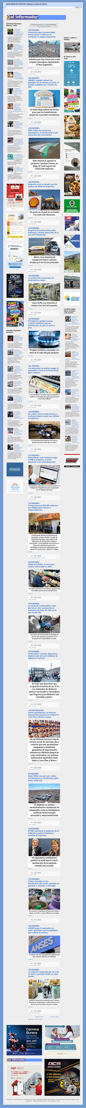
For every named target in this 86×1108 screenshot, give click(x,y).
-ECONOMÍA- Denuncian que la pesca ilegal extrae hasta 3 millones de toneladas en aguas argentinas (42, 33)
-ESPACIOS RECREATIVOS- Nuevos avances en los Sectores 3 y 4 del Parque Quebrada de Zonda (18, 353)
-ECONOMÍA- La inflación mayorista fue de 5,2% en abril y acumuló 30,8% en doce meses (43, 973)
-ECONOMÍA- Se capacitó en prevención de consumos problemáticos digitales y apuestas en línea (15, 415)
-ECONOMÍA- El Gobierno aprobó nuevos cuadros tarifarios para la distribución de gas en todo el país (41, 323)
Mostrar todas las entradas (43, 26)
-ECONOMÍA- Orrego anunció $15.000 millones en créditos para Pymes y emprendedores (43, 506)
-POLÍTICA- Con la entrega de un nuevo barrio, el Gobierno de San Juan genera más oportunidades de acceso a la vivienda (15, 399)
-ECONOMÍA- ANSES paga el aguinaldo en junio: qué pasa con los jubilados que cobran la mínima (43, 929)
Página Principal (39, 1016)
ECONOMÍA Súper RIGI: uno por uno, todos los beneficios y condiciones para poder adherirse (43, 777)
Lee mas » (30, 67)
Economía (34, 73)
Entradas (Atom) (38, 1019)
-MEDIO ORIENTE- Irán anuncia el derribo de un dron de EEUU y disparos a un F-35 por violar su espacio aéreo (72, 423)
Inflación (38, 1012)
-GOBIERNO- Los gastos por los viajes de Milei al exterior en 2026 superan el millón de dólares (18, 92)
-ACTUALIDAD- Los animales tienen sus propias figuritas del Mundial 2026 (18, 156)
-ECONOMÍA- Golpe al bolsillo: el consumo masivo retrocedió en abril (41, 564)
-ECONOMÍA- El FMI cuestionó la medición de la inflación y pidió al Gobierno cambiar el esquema (43, 832)
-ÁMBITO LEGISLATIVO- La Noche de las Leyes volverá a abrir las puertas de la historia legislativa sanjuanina (15, 76)
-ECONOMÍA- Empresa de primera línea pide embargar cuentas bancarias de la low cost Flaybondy (43, 231)
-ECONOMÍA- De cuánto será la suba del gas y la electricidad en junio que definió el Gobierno (43, 415)
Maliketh (45, 1101)
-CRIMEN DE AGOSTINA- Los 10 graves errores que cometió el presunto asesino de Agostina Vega (18, 32)
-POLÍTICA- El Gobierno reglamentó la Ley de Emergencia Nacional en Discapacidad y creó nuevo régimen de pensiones (15, 448)
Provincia (43, 557)
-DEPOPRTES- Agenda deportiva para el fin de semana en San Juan (18, 384)
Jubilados (38, 123)
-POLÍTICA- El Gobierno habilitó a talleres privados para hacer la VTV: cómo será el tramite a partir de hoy (15, 125)
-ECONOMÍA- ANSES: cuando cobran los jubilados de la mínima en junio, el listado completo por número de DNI (43, 82)
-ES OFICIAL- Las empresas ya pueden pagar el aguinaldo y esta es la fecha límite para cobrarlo (43, 369)
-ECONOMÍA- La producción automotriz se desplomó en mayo (41, 278)
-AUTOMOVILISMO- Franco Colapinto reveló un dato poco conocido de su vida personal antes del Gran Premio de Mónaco (15, 141)
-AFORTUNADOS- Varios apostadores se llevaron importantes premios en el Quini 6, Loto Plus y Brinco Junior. (43, 713)
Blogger (58, 1101)
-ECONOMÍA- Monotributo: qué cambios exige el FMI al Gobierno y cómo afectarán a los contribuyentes (42, 458)
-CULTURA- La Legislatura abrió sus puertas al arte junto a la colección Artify (18, 170)
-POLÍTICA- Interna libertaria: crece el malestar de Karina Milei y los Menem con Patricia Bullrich (18, 47)
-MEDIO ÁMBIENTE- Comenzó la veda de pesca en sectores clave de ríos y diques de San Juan (15, 432)
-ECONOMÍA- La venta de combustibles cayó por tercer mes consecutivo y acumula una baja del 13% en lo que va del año (42, 608)
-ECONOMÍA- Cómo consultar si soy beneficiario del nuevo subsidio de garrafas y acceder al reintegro (43, 882)
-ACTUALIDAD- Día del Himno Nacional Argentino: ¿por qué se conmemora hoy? (76, 392)
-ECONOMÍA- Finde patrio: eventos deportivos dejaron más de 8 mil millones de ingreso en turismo (43, 654)
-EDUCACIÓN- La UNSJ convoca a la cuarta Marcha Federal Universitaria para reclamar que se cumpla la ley (72, 321)
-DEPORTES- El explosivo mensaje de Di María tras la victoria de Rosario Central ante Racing (72, 440)
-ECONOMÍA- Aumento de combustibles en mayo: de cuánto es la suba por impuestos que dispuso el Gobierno (15, 370)
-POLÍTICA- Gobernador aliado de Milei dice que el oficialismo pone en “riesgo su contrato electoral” (72, 338)
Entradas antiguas (54, 1016)
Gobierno (38, 557)
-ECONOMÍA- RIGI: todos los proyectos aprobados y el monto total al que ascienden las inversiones (43, 131)
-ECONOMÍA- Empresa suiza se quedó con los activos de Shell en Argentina (42, 184)
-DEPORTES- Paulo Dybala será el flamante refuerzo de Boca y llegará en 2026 (18, 339)
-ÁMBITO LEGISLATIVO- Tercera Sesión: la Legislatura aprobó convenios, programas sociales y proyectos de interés (72, 356)
